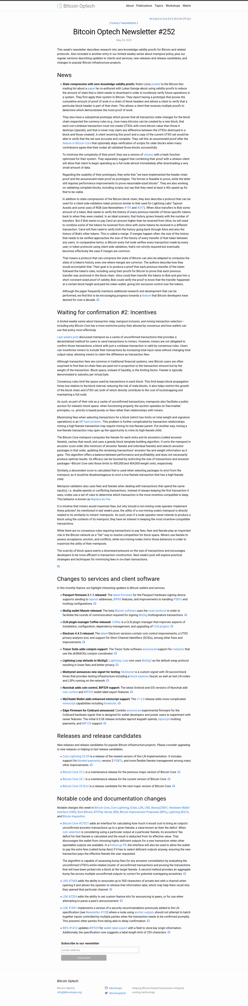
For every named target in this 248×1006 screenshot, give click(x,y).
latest (104, 633)
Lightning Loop (118, 660)
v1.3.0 (140, 699)
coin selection (71, 832)
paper (91, 88)
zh (175, 18)
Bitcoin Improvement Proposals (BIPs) (143, 812)
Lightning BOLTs (179, 812)
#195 (127, 207)
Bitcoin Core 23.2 (74, 772)
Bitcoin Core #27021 (76, 823)
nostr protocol (157, 610)
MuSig (143, 615)
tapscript (164, 719)
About (130, 5)
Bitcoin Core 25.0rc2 (76, 786)
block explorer (139, 676)
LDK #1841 (70, 908)
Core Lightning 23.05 (76, 756)
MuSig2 (146, 660)
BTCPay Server (103, 812)
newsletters (128, 23)
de (180, 18)
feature (146, 295)
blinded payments (89, 760)
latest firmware (122, 595)
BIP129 (86, 723)
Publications (144, 5)
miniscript (69, 703)
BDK (116, 812)
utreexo (148, 154)
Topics (159, 5)
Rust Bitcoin (84, 812)
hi (171, 18)
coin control (70, 692)
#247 (140, 207)
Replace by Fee (100, 499)
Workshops (173, 5)
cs (165, 18)
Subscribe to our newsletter (80, 943)
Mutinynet (127, 672)
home (114, 23)
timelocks (110, 703)
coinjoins (178, 649)
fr (185, 18)
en (151, 18)
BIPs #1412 (70, 928)
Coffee (116, 622)
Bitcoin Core (102, 807)
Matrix (187, 5)
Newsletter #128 (96, 912)
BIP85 (117, 599)
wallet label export (115, 928)
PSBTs (178, 599)
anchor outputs (144, 912)
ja (156, 18)
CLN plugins (161, 626)
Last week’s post (67, 337)
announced (149, 649)
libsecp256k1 (159, 807)
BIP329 (88, 692)
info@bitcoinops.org (69, 992)
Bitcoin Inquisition (74, 816)
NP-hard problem (90, 421)
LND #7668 (70, 881)
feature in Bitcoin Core (77, 143)
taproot (93, 599)
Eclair (133, 807)
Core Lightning (120, 807)
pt (189, 18)
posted (155, 84)
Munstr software (125, 610)
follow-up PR (118, 845)
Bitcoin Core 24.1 (74, 779)
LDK (140, 807)
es (160, 18)
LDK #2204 (70, 896)
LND (147, 807)
